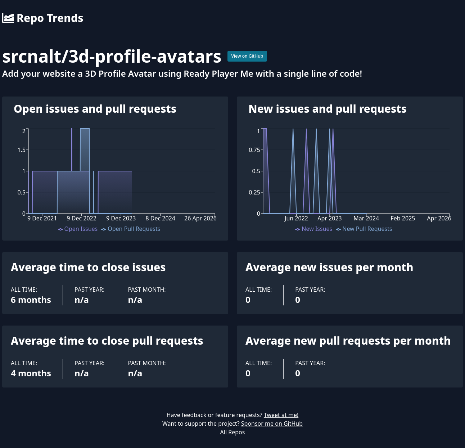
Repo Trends (42, 18)
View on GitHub (247, 56)
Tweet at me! (281, 415)
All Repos (232, 432)
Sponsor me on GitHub (272, 423)
